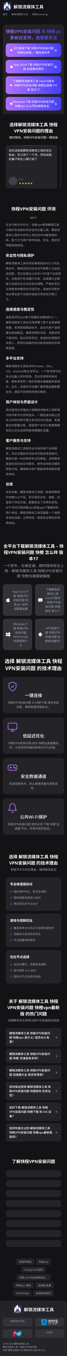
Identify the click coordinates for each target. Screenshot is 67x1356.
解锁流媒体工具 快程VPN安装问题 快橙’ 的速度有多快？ (29, 1056)
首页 (5, 14)
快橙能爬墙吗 (43, 1293)
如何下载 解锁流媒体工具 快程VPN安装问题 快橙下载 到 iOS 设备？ (30, 1112)
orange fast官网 (33, 1269)
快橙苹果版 (25, 1262)
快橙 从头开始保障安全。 (33, 1277)
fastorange (22, 1293)
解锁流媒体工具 (20, 14)
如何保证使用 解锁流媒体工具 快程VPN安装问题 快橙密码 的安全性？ (30, 1091)
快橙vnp (43, 1262)
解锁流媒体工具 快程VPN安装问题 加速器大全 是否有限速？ (29, 1072)
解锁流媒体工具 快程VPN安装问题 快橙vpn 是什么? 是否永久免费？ (29, 1037)
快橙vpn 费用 (23, 1285)
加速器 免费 (44, 1285)
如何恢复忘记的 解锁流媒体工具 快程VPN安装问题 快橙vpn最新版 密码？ (30, 1132)
